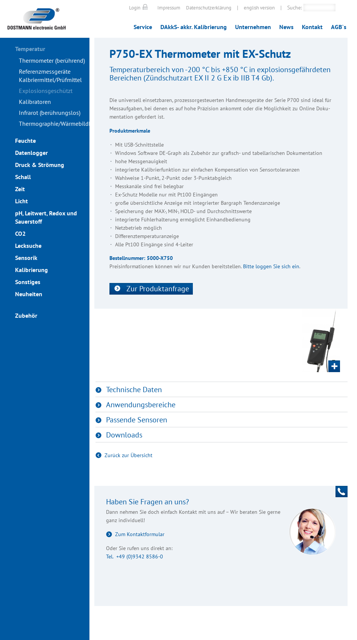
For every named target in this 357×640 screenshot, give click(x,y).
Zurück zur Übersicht (128, 455)
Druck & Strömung (39, 165)
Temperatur (30, 49)
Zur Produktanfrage (157, 289)
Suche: (294, 7)
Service (143, 27)
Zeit (20, 189)
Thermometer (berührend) (52, 60)
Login (134, 8)
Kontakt (312, 27)
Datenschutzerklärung (208, 8)
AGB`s (338, 27)
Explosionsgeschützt (45, 90)
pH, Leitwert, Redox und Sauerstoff (46, 217)
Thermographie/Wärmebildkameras (54, 123)
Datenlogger (31, 152)
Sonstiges (27, 282)
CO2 (20, 233)
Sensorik (26, 257)
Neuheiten (28, 294)
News (286, 27)
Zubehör (26, 315)
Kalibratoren (35, 101)
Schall (23, 177)
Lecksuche (28, 245)
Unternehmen (253, 27)
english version (259, 8)
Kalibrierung (31, 270)
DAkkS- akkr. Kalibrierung (193, 27)
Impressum (168, 8)
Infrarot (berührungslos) (49, 112)
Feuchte (25, 140)
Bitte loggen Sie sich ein (271, 266)
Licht (21, 201)
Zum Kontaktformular (140, 534)
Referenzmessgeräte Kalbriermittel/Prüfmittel (50, 75)
